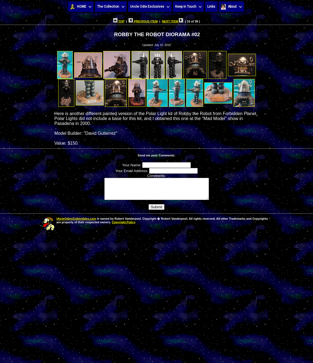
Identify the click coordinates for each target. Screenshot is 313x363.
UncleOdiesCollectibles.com (76, 222)
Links (211, 6)
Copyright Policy (123, 226)
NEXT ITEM (172, 21)
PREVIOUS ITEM (143, 21)
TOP (118, 21)
